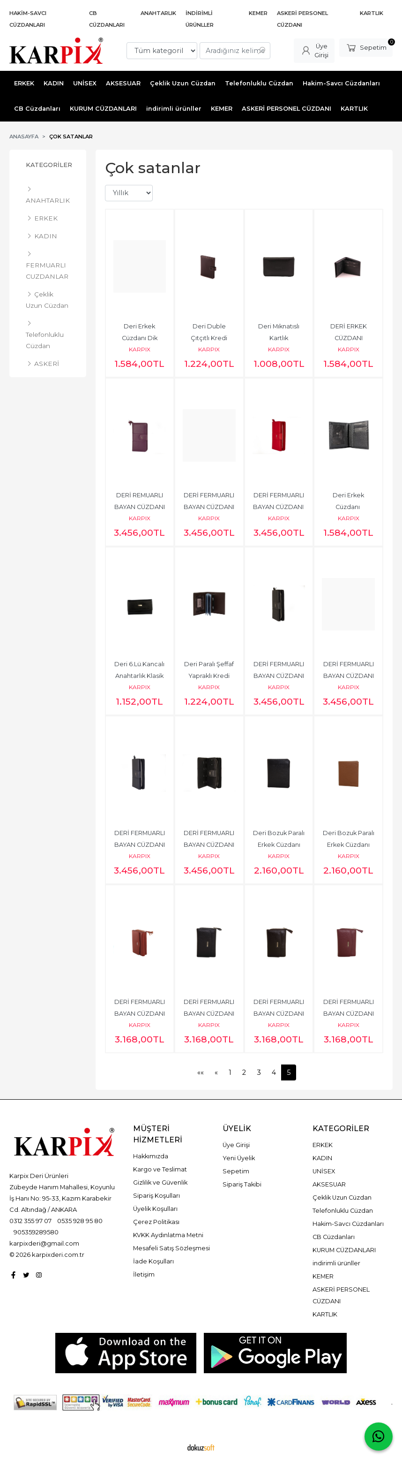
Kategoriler (49, 164)
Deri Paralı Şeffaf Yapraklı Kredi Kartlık (209, 676)
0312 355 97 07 (30, 1220)
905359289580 (36, 1232)
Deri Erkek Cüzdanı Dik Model (140, 338)
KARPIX (139, 349)
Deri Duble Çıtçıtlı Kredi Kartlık (210, 338)
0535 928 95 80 (80, 1220)
